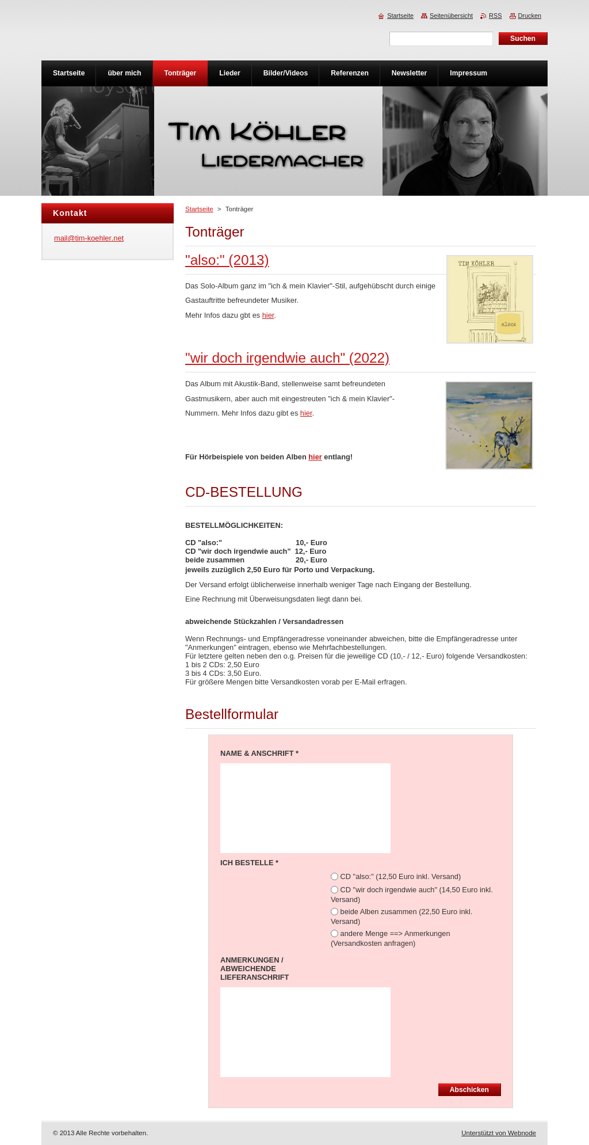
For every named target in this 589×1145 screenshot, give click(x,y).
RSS (495, 15)
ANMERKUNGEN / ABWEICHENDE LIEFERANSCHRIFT (254, 969)
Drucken (530, 15)
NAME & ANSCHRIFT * (259, 753)
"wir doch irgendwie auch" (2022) (287, 358)
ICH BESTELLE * (249, 862)
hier (268, 315)
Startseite (199, 209)
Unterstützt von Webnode (498, 1132)
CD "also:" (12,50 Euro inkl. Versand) (401, 876)
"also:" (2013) (227, 260)
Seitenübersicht (451, 15)
